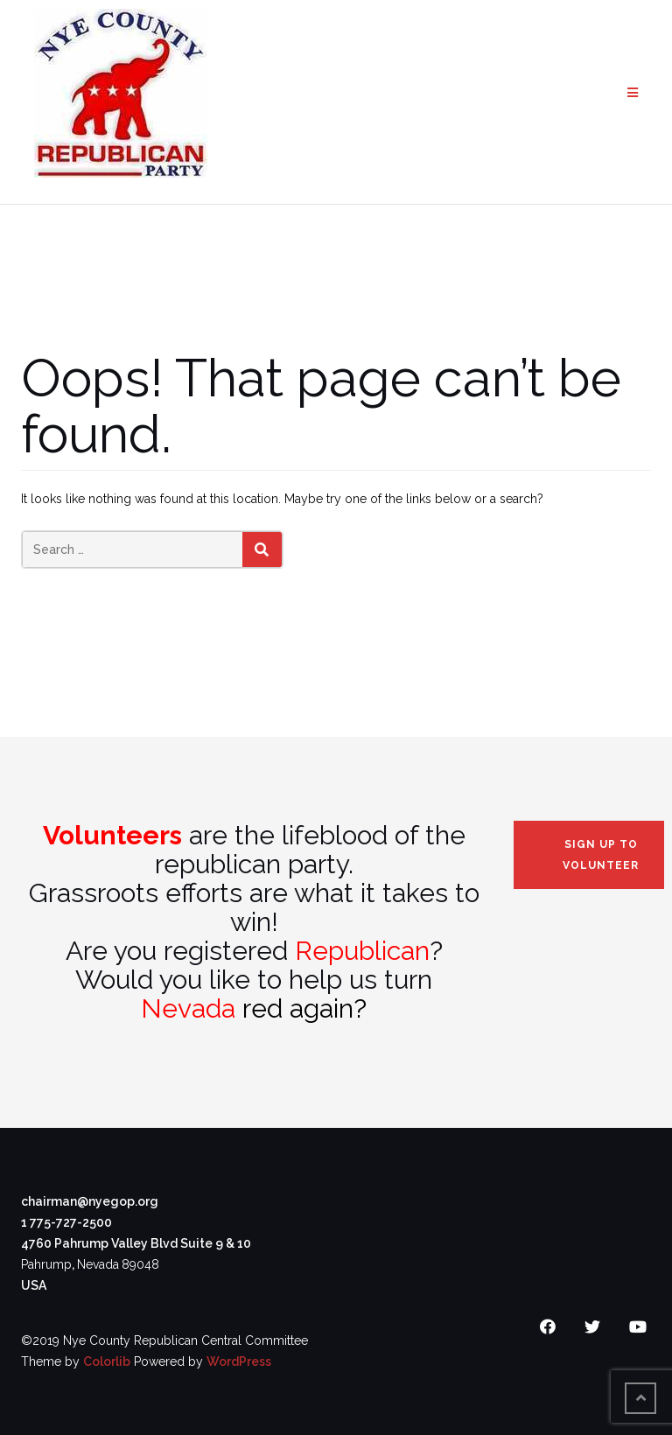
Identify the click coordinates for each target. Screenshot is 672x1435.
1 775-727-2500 (66, 1222)
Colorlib (106, 1361)
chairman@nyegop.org (89, 1201)
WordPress (238, 1361)
